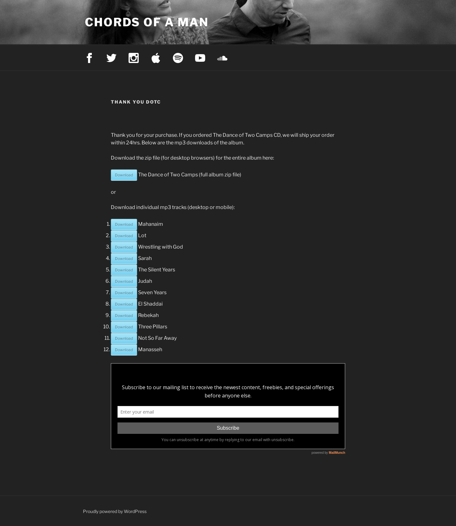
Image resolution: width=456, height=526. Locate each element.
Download (124, 175)
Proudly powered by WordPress (115, 511)
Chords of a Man (147, 22)
